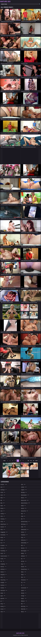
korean (3, 609)
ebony (3, 537)
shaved (24, 566)
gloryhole (4, 574)
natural (24, 508)
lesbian (24, 487)
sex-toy (24, 561)
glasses (3, 572)
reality (23, 553)
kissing (3, 606)
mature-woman (25, 503)
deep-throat (4, 524)
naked (23, 506)
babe (3, 498)
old (23, 519)
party (23, 537)
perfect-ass (24, 540)
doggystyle (4, 532)
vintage (23, 596)
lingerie (24, 490)
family (3, 559)
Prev (4, 460)
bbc (3, 500)
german (4, 566)
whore (23, 612)
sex (23, 559)
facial (3, 553)
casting (3, 513)
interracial (4, 590)
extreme (3, 548)
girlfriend (4, 569)
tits (23, 582)
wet (23, 604)
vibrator (24, 593)
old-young (24, 524)
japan (3, 596)
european (4, 545)
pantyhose (24, 535)
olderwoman (25, 529)
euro (3, 543)
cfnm (3, 516)
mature (24, 498)
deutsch (3, 527)
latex (3, 612)
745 (28, 460)
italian (3, 593)
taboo (23, 572)
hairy (3, 577)
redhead (24, 556)
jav (2, 601)
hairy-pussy (4, 580)
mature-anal (25, 500)
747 (33, 460)
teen (23, 577)
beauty (3, 508)
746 (31, 460)
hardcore (4, 585)
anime (3, 492)
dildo (3, 529)
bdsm (3, 506)
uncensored (24, 588)
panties (23, 532)
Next (36, 460)
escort (3, 540)
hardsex (3, 588)
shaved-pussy (25, 569)
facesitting (4, 551)
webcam (24, 601)
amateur (4, 484)
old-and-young (25, 521)
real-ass (24, 548)
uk (23, 585)
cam (3, 511)
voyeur (24, 598)
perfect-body (25, 543)
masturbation (25, 495)
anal (3, 487)
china (3, 521)
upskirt (23, 590)
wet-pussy (24, 606)
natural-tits (24, 511)
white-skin (24, 609)
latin (23, 484)
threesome (24, 580)
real (23, 545)
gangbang (4, 564)
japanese (4, 598)
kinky (3, 604)
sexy (23, 564)
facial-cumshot (5, 556)
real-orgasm (25, 551)
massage (24, 492)
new (23, 513)
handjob (4, 582)
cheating (4, 519)
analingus (4, 490)
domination (4, 535)
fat (2, 561)
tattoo (23, 574)
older (23, 527)
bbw (3, 503)
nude (23, 516)
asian (3, 495)
